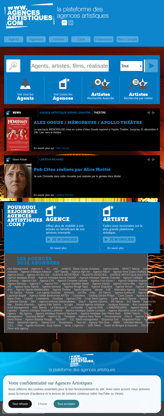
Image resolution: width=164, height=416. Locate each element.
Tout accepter (66, 404)
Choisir (42, 404)
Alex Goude (63, 148)
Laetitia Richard (51, 159)
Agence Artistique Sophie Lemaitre (65, 112)
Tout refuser (20, 404)
